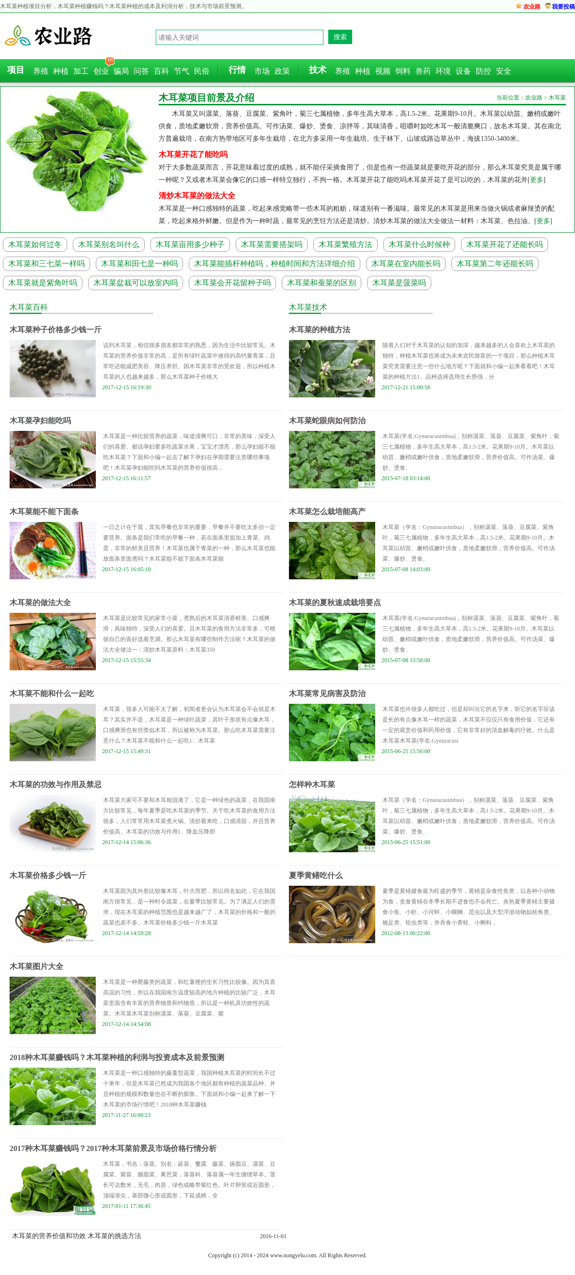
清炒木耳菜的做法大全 (197, 196)
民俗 (201, 71)
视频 (383, 71)
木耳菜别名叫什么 (108, 244)
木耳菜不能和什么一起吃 (52, 693)
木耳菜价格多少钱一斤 (48, 875)
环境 (443, 71)
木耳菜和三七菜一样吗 (46, 264)
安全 (503, 71)
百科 (161, 71)
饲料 (403, 71)
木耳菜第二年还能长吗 (495, 264)
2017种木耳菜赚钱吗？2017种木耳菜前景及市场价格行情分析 (113, 1148)
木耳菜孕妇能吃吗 (40, 421)
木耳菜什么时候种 (419, 244)
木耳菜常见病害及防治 (327, 693)
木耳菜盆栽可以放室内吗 (135, 283)
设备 (463, 71)
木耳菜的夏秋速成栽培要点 (335, 602)
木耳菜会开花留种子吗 (232, 283)
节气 (181, 71)
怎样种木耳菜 (312, 784)
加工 (81, 71)
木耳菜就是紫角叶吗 (42, 283)
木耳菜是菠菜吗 (399, 283)
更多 (536, 179)
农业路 (531, 6)
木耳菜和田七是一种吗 (139, 264)
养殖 (40, 71)
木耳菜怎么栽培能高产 (327, 512)
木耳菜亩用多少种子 (190, 244)
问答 (141, 71)
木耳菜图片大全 (36, 966)
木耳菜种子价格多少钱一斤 (56, 330)
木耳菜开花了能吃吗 (193, 154)
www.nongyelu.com (293, 1255)
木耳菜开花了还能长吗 (504, 244)
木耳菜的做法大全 (40, 602)
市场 (262, 71)
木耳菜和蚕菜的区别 (321, 283)
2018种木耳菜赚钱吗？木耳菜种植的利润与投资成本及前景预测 (117, 1057)
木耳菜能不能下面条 (44, 512)
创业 (101, 71)
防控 (483, 71)
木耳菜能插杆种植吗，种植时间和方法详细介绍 (274, 264)
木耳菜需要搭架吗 (271, 244)
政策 (282, 71)
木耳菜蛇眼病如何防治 (327, 421)
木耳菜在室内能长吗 (405, 264)
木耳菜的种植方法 (319, 330)
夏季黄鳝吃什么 (316, 875)
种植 (61, 71)
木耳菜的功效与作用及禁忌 (56, 784)
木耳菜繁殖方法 (345, 244)
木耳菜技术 (308, 307)
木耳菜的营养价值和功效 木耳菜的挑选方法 (76, 1236)
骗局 (121, 71)
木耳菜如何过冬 (35, 244)
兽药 (423, 71)
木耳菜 (557, 97)
